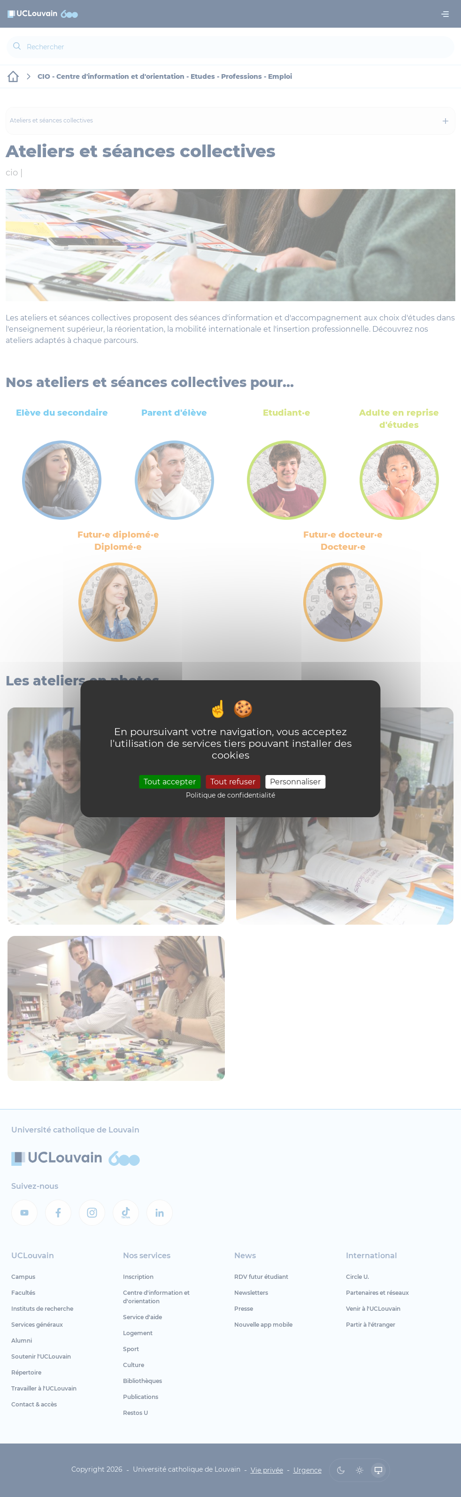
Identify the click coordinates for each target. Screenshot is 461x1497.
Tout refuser (232, 781)
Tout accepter (170, 781)
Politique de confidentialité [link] (230, 795)
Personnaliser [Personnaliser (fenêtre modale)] (295, 781)
